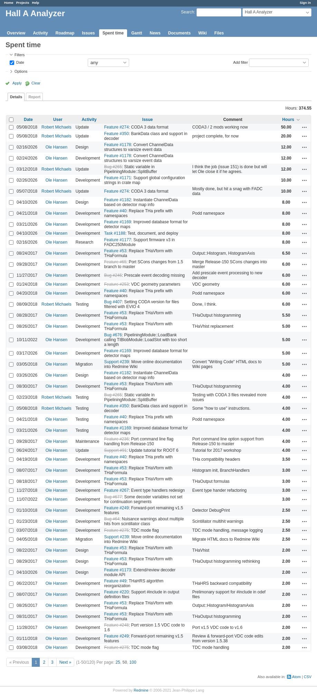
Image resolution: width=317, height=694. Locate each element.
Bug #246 (113, 275)
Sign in (305, 2)
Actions (304, 127)
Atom (296, 677)
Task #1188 (114, 233)
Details (16, 97)
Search (187, 12)
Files (219, 33)
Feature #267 (116, 490)
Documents (179, 33)
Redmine (141, 690)
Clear (35, 83)
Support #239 (116, 361)
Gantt (136, 33)
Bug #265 (113, 166)
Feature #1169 (117, 222)
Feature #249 (116, 508)
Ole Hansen (56, 147)
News (155, 33)
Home (8, 2)
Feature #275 (116, 530)
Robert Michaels (56, 127)
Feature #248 (116, 625)
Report (34, 97)
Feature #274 (116, 127)
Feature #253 (116, 284)
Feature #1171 (117, 177)
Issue (147, 119)
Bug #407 (113, 301)
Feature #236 (116, 439)
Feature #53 (115, 250)
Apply (17, 83)
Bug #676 (113, 335)
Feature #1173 (117, 570)
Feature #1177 (117, 239)
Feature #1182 (117, 199)
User (58, 119)
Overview (16, 33)
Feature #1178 (117, 144)
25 (118, 662)
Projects (22, 2)
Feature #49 (115, 581)
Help (35, 2)
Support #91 (115, 450)
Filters (20, 55)
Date (19, 62)
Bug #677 (113, 496)
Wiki (202, 33)
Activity (40, 33)
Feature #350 (116, 133)
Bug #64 (111, 519)
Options (21, 71)
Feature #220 (116, 592)
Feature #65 (115, 261)
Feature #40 (115, 210)
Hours (288, 119)
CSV (307, 677)
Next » (65, 662)
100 (132, 662)
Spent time (113, 33)
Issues (88, 33)
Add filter (240, 62)
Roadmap (65, 33)
